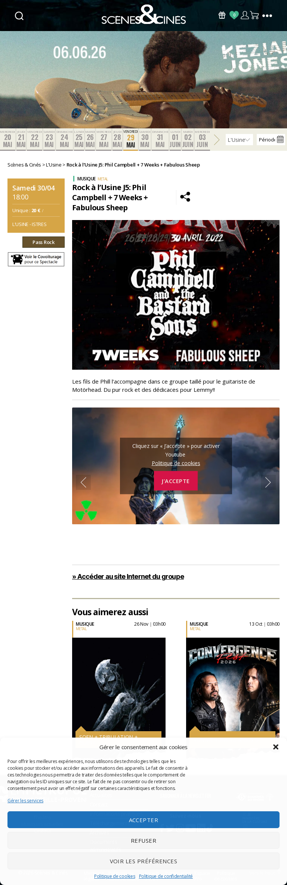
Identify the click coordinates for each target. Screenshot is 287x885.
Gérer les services (25, 800)
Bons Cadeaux (222, 15)
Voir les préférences (144, 861)
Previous (83, 482)
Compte (244, 15)
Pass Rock (44, 242)
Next (268, 482)
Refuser (144, 840)
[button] (276, 747)
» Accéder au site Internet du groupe (128, 576)
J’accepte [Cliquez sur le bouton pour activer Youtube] (176, 480)
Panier (255, 15)
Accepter (143, 820)
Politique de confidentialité (166, 876)
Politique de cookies (114, 876)
